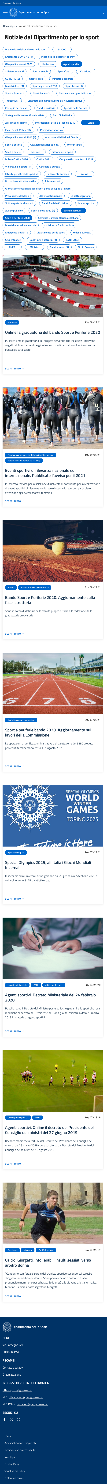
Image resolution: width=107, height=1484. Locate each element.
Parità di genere (45, 1250)
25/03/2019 (93, 1250)
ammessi (12, 322)
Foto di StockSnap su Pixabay (35, 587)
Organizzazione (12, 1374)
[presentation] (102, 12)
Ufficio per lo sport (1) (18, 1117)
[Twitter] (12, 1419)
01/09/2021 (93, 587)
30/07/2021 (93, 719)
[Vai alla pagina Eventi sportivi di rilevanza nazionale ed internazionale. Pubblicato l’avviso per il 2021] (15, 501)
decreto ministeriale (17, 985)
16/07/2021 (93, 852)
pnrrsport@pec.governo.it (32, 1404)
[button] (14, 1478)
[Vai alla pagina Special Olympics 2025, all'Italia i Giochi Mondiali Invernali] (15, 898)
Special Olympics (16, 852)
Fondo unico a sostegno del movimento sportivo (30, 455)
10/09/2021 (93, 454)
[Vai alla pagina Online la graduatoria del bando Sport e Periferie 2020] (15, 368)
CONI (35, 985)
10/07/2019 (93, 1117)
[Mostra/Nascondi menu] (5, 12)
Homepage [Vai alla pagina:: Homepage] (9, 26)
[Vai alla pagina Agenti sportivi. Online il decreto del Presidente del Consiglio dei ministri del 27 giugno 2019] (15, 1163)
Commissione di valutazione (21, 720)
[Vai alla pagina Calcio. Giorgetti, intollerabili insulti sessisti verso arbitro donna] (15, 1296)
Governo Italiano (12, 3)
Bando (11, 587)
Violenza (28, 1250)
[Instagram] (19, 1419)
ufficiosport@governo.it (17, 1390)
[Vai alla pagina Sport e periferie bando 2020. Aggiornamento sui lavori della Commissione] (15, 766)
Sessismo (12, 1250)
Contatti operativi (13, 1367)
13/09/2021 (93, 322)
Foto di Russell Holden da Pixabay (24, 460)
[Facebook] (5, 1419)
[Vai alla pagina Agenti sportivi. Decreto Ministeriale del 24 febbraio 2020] (15, 1031)
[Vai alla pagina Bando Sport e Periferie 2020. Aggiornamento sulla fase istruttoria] (15, 633)
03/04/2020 (93, 985)
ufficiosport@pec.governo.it (26, 1397)
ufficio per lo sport (54, 985)
